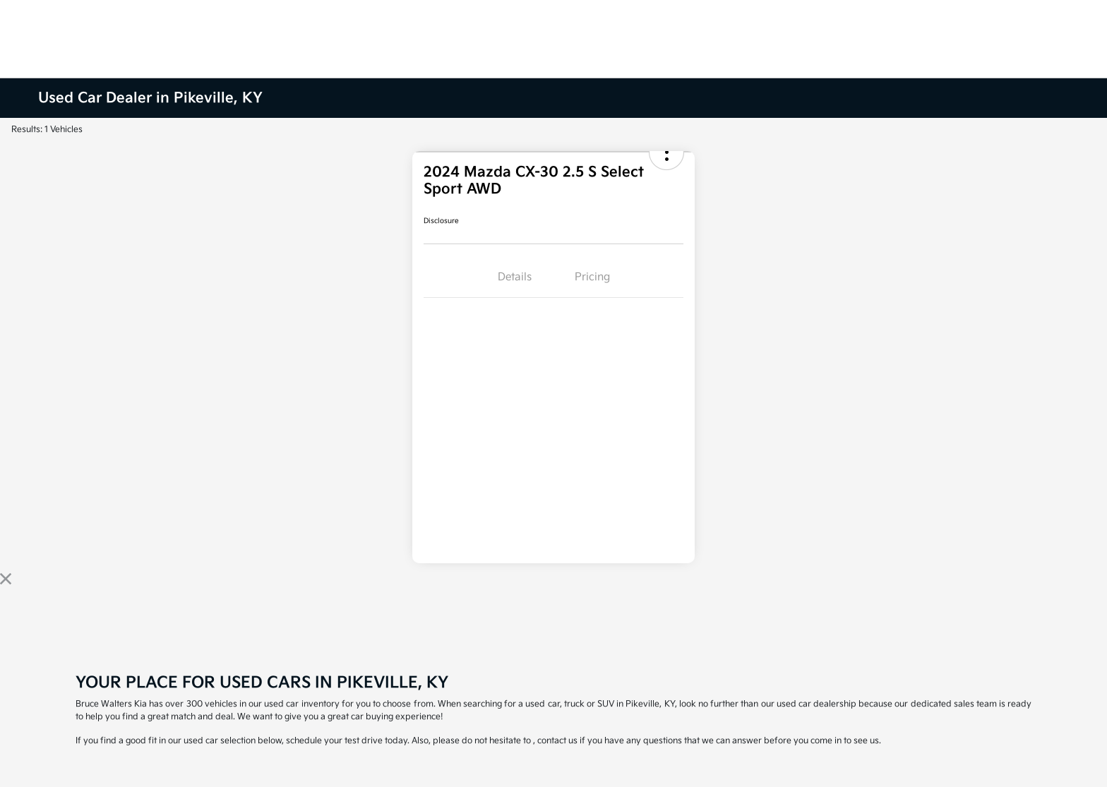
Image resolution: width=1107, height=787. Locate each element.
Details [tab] (515, 277)
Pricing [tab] (592, 277)
